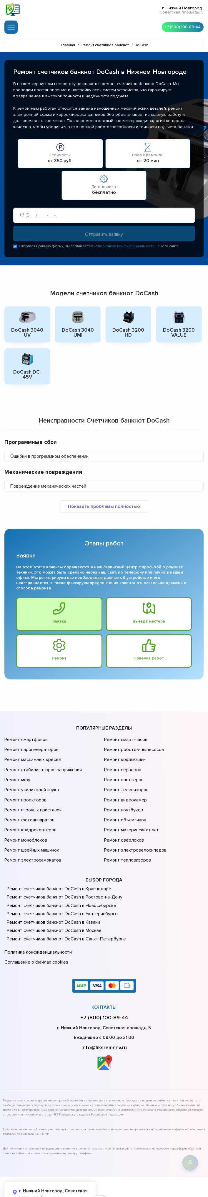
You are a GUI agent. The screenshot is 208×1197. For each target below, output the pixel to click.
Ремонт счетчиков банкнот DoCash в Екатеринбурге (60, 890)
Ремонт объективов (124, 804)
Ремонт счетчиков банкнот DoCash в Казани (52, 898)
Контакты (104, 980)
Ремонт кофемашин (124, 755)
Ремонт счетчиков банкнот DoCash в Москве (52, 906)
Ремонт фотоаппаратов (28, 804)
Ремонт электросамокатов (31, 837)
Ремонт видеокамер (124, 788)
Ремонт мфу (16, 771)
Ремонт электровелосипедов (134, 829)
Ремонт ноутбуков (122, 796)
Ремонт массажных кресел (31, 755)
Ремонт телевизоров (125, 780)
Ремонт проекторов (24, 788)
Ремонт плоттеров (123, 771)
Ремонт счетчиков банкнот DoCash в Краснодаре (57, 865)
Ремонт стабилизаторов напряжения (42, 763)
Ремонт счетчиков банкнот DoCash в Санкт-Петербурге (64, 915)
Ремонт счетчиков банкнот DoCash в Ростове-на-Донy (62, 873)
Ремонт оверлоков (123, 821)
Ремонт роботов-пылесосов (133, 747)
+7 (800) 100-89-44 (181, 26)
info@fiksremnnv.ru (104, 1020)
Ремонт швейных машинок (30, 829)
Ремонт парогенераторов (30, 747)
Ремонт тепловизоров (126, 837)
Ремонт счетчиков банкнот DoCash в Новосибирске (60, 881)
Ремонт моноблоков (24, 821)
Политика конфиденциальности (36, 927)
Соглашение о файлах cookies (35, 935)
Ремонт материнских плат (130, 812)
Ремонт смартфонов (25, 739)
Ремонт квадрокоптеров (29, 812)
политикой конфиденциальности (126, 247)
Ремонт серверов (122, 763)
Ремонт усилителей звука (30, 780)
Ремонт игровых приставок (31, 796)
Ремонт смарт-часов (125, 739)
